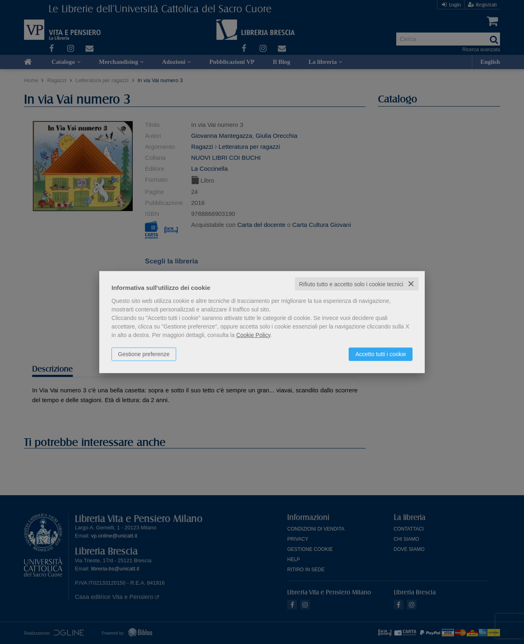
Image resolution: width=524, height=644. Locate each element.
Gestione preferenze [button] (144, 353)
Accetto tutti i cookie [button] (380, 353)
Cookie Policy (253, 334)
